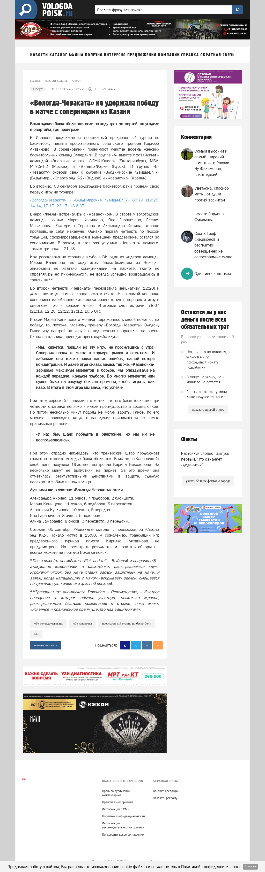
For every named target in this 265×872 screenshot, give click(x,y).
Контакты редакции (166, 791)
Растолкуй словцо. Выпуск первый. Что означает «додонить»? (205, 459)
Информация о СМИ (116, 809)
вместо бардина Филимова (209, 216)
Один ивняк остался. (213, 273)
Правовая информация (117, 802)
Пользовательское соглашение (123, 834)
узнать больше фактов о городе (208, 481)
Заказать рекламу (165, 798)
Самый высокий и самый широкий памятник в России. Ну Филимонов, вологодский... (212, 163)
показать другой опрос (208, 409)
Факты (189, 439)
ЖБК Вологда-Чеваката (48, 623)
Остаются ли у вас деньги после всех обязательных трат (205, 320)
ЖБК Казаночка (82, 623)
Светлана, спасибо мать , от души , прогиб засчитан (211, 194)
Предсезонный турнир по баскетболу (126, 623)
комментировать (45, 645)
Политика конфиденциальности (123, 816)
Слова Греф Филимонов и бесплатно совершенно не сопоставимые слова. (214, 245)
